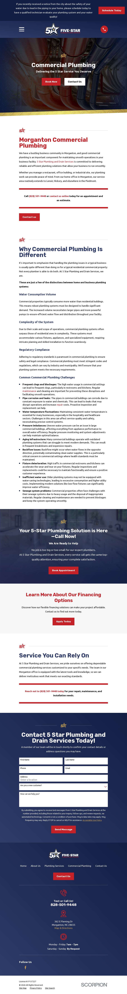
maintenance (30, 391)
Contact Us (75, 81)
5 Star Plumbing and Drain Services (55, 161)
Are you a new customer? (31, 785)
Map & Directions (64, 928)
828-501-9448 (64, 905)
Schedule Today (111, 10)
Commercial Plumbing (79, 865)
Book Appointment (63, 570)
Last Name (70, 760)
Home (23, 865)
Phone (23, 768)
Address (24, 777)
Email (68, 768)
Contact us (29, 217)
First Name (24, 760)
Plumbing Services (54, 865)
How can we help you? (30, 794)
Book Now (51, 81)
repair (60, 404)
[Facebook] (25, 967)
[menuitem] (23, 988)
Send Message (63, 829)
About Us (35, 865)
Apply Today (63, 621)
